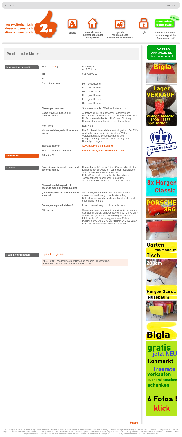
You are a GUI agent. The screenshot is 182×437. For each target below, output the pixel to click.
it (13, 5)
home (136, 423)
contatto (171, 5)
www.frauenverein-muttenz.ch (97, 146)
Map (54, 66)
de (6, 5)
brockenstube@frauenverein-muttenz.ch (103, 150)
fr (10, 5)
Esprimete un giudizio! (53, 254)
